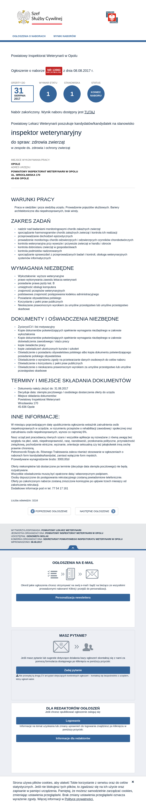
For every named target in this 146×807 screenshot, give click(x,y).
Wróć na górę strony (73, 547)
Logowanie (73, 720)
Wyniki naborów (64, 36)
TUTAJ (89, 112)
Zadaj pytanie (73, 670)
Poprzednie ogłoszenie (51, 511)
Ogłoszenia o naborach (29, 36)
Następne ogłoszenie (94, 511)
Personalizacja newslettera (73, 597)
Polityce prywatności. (79, 799)
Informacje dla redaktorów (73, 738)
